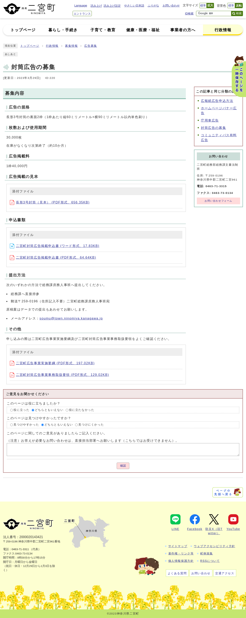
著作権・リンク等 (181, 553)
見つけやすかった (26, 424)
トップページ (29, 45)
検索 (239, 13)
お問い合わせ (171, 5)
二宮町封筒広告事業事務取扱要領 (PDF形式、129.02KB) (59, 375)
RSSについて (210, 560)
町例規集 (206, 553)
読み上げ (96, 5)
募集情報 (71, 45)
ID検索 (189, 13)
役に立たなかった (81, 409)
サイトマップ (177, 546)
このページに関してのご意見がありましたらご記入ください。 (57, 433)
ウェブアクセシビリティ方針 (214, 546)
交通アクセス (224, 573)
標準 (203, 5)
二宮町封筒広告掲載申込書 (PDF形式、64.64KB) (53, 257)
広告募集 (90, 45)
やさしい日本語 (134, 5)
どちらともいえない (49, 409)
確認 (123, 465)
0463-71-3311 (20, 549)
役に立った (21, 409)
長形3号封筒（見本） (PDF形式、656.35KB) (50, 202)
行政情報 (52, 45)
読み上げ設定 (112, 5)
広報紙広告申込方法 (217, 101)
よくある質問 (177, 573)
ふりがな (153, 5)
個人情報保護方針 (181, 560)
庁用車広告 (210, 120)
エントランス (82, 13)
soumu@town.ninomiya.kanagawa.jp (71, 318)
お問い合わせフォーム (218, 201)
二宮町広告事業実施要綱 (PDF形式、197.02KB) (52, 363)
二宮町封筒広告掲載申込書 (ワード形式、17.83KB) (54, 246)
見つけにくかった (91, 424)
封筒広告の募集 (213, 128)
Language (80, 5)
